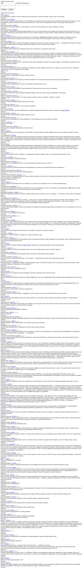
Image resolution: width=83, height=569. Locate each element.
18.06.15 (18, 336)
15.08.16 (14, 468)
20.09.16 (12, 493)
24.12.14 (6, 282)
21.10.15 (9, 384)
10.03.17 (9, 515)
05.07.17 (8, 563)
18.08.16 (13, 482)
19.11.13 (14, 83)
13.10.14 (11, 238)
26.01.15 (13, 308)
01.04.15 (17, 317)
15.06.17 (7, 544)
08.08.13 (12, 20)
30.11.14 (8, 276)
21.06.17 (11, 551)
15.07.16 (14, 463)
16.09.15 (14, 373)
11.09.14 (7, 229)
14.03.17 (8, 531)
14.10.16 (13, 497)
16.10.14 (9, 248)
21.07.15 (7, 351)
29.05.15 (14, 326)
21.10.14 (7, 244)
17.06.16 (7, 459)
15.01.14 (15, 96)
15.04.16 (13, 427)
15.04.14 (19, 175)
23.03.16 (13, 422)
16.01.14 (10, 109)
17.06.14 (16, 192)
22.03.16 (14, 416)
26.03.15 (11, 312)
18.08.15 (11, 361)
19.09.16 (14, 487)
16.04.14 (13, 187)
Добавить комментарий (7, 1)
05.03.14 (7, 144)
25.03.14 (7, 153)
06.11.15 (8, 405)
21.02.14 (8, 131)
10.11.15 (8, 411)
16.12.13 (13, 87)
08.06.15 (14, 330)
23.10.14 (15, 261)
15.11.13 (12, 78)
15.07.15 (9, 342)
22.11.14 (13, 267)
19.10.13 (15, 74)
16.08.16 (12, 475)
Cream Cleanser (65, 110)
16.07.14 (15, 198)
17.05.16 (13, 438)
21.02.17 (12, 510)
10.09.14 (10, 233)
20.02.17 (12, 506)
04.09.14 (15, 206)
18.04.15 (13, 321)
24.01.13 (6, 15)
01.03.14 (13, 135)
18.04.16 (12, 433)
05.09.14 (14, 216)
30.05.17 (11, 535)
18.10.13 (12, 52)
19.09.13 (13, 47)
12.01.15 (7, 296)
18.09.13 (8, 36)
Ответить (3, 18)
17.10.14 (14, 257)
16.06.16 (12, 444)
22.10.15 (7, 394)
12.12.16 (10, 501)
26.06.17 (7, 558)
